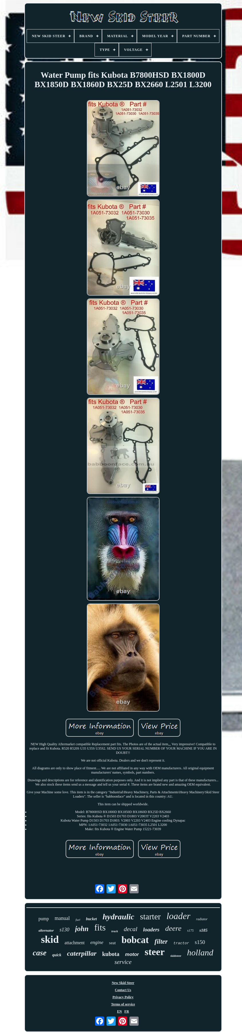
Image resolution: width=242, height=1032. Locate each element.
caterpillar (82, 953)
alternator (46, 930)
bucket (91, 919)
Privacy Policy (123, 997)
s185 (203, 930)
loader (178, 916)
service (123, 962)
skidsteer (175, 955)
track (114, 931)
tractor (181, 943)
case (39, 953)
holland (200, 952)
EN (119, 1011)
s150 (200, 942)
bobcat (135, 940)
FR (126, 1011)
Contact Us (123, 990)
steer (155, 952)
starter (150, 916)
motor (132, 954)
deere (173, 928)
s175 (190, 931)
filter (161, 941)
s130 (64, 930)
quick (56, 955)
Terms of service (123, 1004)
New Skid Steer (123, 983)
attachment (74, 942)
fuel (78, 919)
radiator (202, 919)
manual (62, 918)
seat (112, 943)
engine (96, 942)
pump (43, 918)
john (81, 929)
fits (100, 928)
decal (130, 929)
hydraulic (118, 916)
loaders (151, 930)
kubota (110, 954)
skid (50, 939)
